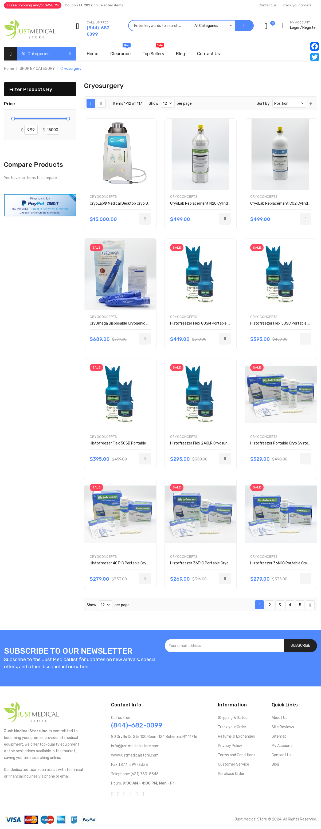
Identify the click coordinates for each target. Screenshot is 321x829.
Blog (275, 764)
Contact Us (281, 755)
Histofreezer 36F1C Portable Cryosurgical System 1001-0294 (223, 563)
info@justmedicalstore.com (135, 746)
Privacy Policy (230, 745)
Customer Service (233, 764)
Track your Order (232, 727)
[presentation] (240, 666)
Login (294, 27)
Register (309, 27)
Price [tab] (9, 104)
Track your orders (297, 5)
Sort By (263, 103)
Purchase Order (231, 773)
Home (9, 68)
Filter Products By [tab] (30, 89)
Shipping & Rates (232, 717)
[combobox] (181, 25)
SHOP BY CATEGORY (37, 68)
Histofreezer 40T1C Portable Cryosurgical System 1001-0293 (143, 563)
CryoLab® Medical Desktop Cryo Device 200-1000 (133, 203)
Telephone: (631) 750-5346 (135, 774)
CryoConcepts (103, 197)
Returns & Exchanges (236, 736)
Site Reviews (283, 727)
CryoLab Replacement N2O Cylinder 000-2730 (210, 203)
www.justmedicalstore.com (135, 755)
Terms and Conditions (236, 755)
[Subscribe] (300, 645)
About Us (279, 717)
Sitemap (279, 736)
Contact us (268, 5)
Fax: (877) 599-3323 (129, 764)
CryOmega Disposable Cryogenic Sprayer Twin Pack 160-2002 (143, 323)
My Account (282, 745)
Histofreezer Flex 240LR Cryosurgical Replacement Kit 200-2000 (227, 443)
